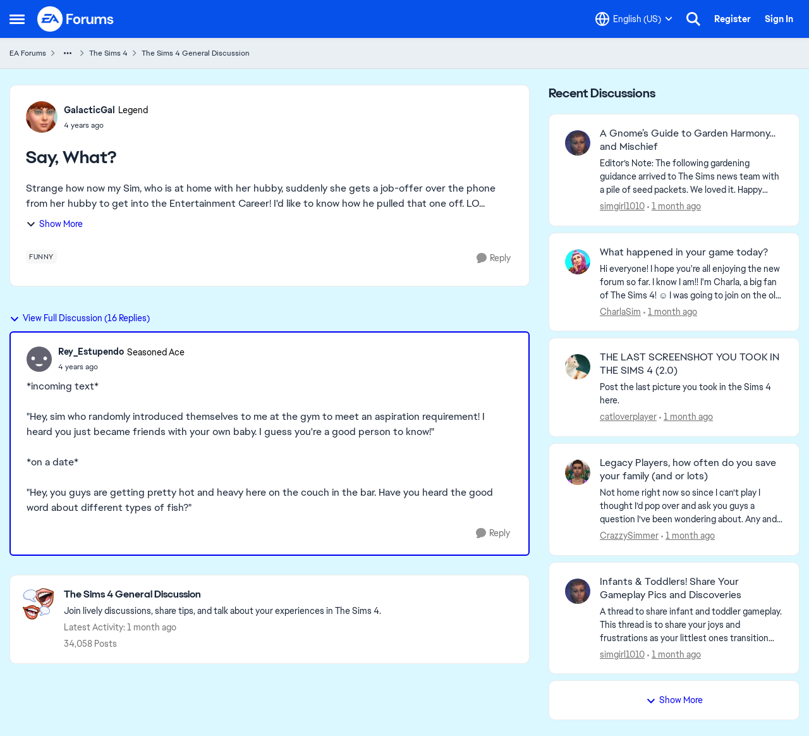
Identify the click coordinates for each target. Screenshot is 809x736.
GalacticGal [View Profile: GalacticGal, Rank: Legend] (89, 110)
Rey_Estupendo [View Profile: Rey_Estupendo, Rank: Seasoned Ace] (91, 351)
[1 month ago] (674, 206)
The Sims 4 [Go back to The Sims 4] (108, 53)
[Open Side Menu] (17, 18)
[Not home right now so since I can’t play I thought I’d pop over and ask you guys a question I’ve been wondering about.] (691, 506)
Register (732, 19)
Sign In (779, 19)
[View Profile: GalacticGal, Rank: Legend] (42, 117)
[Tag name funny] (41, 257)
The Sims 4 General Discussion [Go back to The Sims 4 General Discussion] (196, 53)
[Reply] (493, 258)
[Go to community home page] (75, 19)
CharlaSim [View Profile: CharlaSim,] (620, 311)
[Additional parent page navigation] (67, 53)
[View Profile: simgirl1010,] (577, 143)
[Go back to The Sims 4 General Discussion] (222, 594)
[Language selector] (634, 19)
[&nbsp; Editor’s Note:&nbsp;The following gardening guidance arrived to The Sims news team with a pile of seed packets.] (691, 177)
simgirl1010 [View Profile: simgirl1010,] (622, 206)
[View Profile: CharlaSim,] (577, 261)
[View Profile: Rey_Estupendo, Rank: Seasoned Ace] (39, 359)
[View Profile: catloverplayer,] (577, 366)
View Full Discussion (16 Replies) (79, 318)
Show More (54, 224)
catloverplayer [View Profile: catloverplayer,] (628, 416)
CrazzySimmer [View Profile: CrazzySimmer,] (629, 535)
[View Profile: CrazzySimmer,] (577, 472)
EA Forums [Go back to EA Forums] (27, 53)
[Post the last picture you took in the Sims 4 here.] (691, 394)
